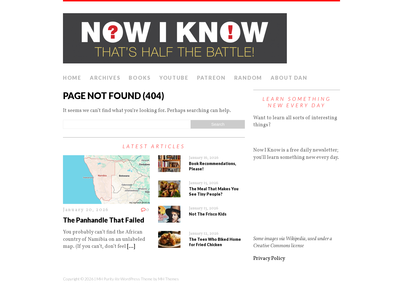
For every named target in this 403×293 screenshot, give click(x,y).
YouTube (174, 78)
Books (140, 78)
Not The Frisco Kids (207, 214)
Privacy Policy (269, 258)
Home (72, 78)
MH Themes (168, 278)
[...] (131, 246)
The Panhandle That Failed (103, 220)
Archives (105, 78)
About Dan (289, 78)
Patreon (211, 78)
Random (248, 78)
